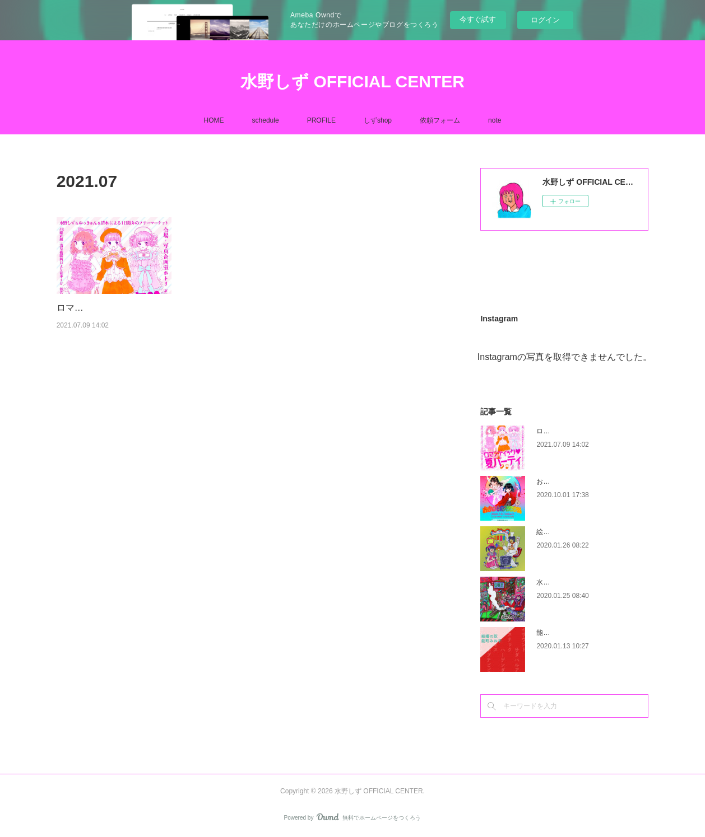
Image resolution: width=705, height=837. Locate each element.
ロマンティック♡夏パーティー (583, 431)
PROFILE (321, 120)
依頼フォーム (440, 120)
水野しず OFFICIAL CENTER (352, 81)
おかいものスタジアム (570, 481)
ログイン (545, 20)
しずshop (378, 120)
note (494, 120)
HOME (214, 120)
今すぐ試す (478, 19)
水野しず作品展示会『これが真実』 (590, 582)
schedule (265, 120)
